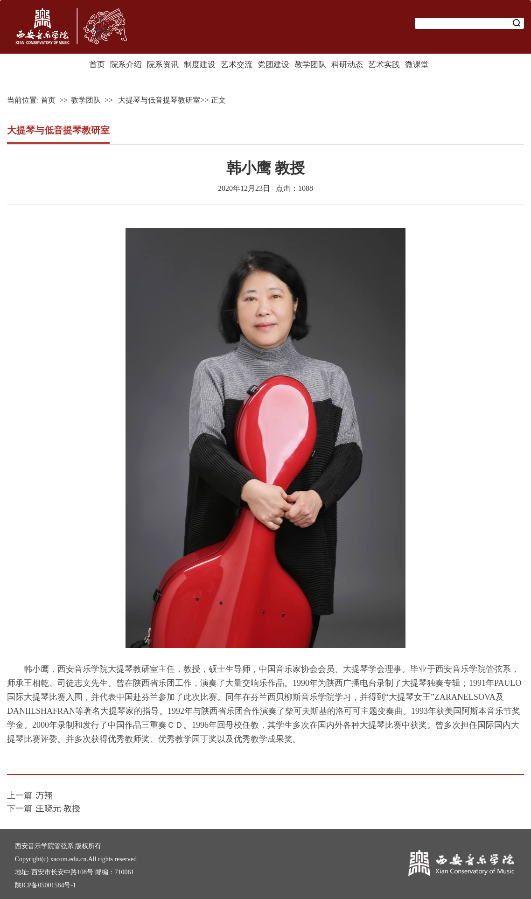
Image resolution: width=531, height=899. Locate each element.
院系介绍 (126, 64)
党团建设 (273, 64)
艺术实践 (384, 64)
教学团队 (310, 64)
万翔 (44, 795)
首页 (97, 64)
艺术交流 (236, 64)
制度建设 (200, 64)
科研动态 (347, 64)
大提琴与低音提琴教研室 (158, 100)
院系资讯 (163, 64)
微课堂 (417, 64)
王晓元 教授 (58, 808)
